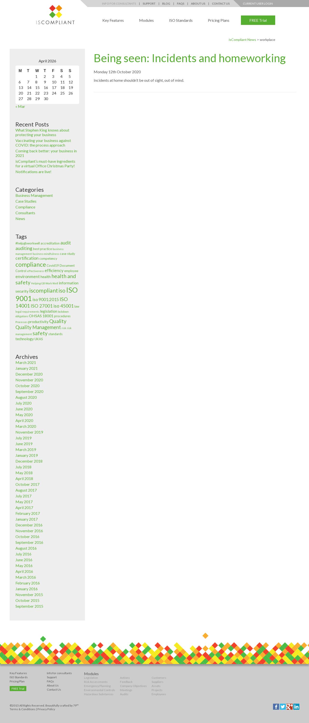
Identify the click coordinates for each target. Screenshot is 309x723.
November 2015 (29, 594)
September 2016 (29, 542)
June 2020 (23, 408)
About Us (198, 3)
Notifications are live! (33, 171)
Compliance (25, 207)
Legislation (91, 677)
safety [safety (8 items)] (40, 333)
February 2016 (27, 583)
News (20, 218)
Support (149, 3)
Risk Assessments (96, 682)
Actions (125, 677)
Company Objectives (133, 686)
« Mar (20, 106)
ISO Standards (181, 20)
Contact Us (221, 3)
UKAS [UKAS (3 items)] (39, 339)
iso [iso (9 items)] (62, 290)
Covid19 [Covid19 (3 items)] (53, 265)
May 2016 (24, 565)
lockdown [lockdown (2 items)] (63, 311)
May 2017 (24, 501)
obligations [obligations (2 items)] (21, 316)
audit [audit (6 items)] (65, 242)
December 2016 (28, 525)
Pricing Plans (218, 20)
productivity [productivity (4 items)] (38, 321)
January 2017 (26, 519)
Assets (156, 686)
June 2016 (23, 559)
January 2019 (26, 455)
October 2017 (27, 484)
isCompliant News (242, 39)
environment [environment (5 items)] (27, 276)
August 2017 (26, 490)
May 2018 (24, 472)
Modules (146, 20)
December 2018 (28, 461)
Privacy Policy (46, 709)
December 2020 (28, 374)
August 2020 (26, 397)
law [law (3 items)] (76, 306)
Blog (166, 3)
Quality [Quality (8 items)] (57, 321)
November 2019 (29, 432)
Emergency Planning (97, 686)
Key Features (113, 20)
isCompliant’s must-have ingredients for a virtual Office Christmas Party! (45, 163)
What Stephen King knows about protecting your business (42, 132)
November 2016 (29, 530)
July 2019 (23, 437)
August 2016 (26, 548)
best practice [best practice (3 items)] (42, 249)
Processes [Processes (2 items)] (21, 322)
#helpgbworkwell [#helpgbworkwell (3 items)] (27, 243)
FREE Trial (258, 20)
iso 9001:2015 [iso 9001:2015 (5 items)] (46, 299)
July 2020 (23, 403)
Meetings (126, 690)
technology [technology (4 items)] (24, 339)
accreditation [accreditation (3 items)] (50, 243)
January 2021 (26, 368)
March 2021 (25, 362)
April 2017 (24, 507)
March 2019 (25, 449)
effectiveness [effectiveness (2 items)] (35, 271)
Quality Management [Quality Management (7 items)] (38, 327)
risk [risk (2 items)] (64, 328)
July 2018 (23, 467)
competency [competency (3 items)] (48, 258)
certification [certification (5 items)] (27, 258)
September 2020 (29, 391)
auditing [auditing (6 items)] (23, 248)
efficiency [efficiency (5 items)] (54, 270)
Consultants (25, 212)
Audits (124, 694)
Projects (157, 690)
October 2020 (27, 385)
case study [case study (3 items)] (67, 254)
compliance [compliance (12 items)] (30, 264)
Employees (159, 694)
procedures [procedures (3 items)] (62, 316)
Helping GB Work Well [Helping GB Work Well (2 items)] (44, 283)
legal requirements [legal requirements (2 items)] (27, 311)
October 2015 (27, 600)
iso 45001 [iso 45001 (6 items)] (63, 306)
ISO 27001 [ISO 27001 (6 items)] (42, 306)
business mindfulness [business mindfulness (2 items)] (46, 253)
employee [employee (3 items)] (71, 271)
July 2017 (23, 496)
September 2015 (29, 606)
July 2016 (23, 554)
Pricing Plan (17, 681)
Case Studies (25, 201)
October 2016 (27, 536)
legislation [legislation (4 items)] (48, 311)
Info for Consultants (119, 3)
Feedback (126, 682)
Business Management (34, 195)
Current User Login (258, 3)
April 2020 (24, 420)
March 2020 (25, 426)
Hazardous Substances (98, 694)
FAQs (180, 3)
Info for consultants (59, 673)
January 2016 (26, 588)
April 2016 (24, 571)
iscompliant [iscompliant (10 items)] (43, 290)
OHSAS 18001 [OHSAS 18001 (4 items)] (41, 316)
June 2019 (23, 443)
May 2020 (24, 414)
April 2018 (24, 478)
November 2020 (29, 379)
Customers (159, 677)
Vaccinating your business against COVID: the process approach (43, 142)
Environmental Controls (99, 690)
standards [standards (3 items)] (55, 334)
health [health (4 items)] (46, 276)
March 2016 (25, 577)
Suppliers (157, 682)
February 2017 (27, 513)
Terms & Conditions (22, 709)
